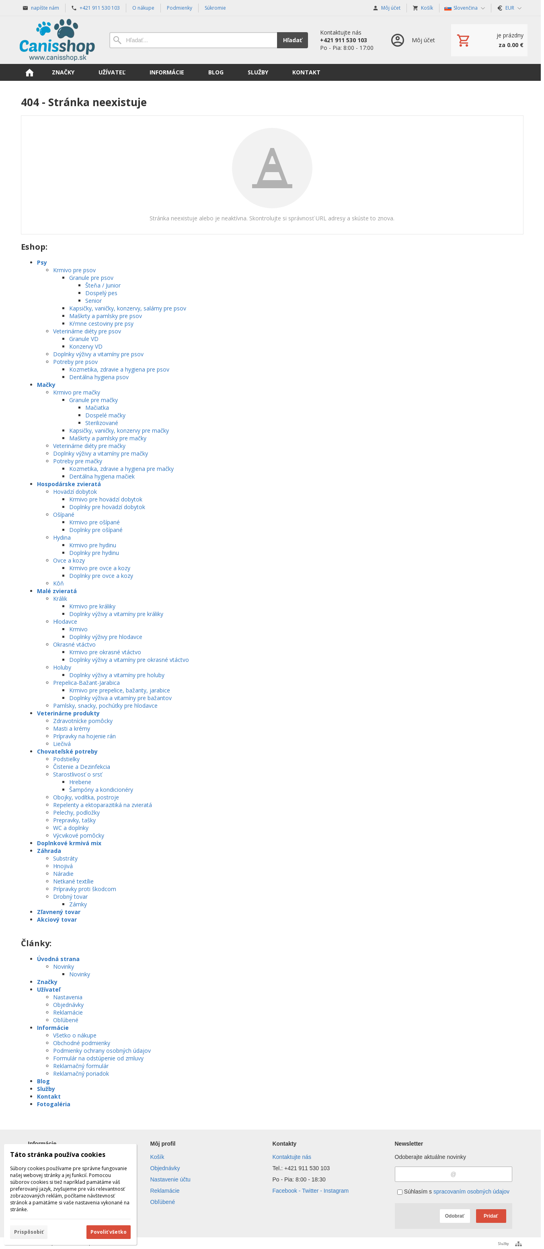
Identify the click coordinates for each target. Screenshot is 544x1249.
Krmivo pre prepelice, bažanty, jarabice (119, 690)
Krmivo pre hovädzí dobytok (105, 499)
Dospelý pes (101, 293)
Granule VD (84, 339)
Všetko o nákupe (74, 1035)
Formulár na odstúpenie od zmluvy (98, 1058)
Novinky (63, 966)
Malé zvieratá (57, 591)
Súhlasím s (453, 1191)
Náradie (63, 873)
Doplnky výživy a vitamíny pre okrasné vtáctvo (129, 660)
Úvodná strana (58, 959)
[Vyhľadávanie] (193, 40)
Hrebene (80, 782)
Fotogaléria (53, 1104)
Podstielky (66, 759)
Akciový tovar (57, 919)
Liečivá (62, 744)
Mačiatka (97, 407)
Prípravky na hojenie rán (84, 736)
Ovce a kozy (69, 560)
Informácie (53, 1027)
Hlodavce (65, 621)
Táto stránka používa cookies (57, 1154)
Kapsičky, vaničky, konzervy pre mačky (119, 430)
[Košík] (489, 40)
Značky (47, 982)
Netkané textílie (73, 881)
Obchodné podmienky (81, 1043)
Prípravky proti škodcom (84, 889)
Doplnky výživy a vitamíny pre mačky (100, 453)
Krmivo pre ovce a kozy (99, 568)
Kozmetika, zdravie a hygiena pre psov (119, 369)
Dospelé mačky (105, 415)
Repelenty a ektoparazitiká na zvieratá (102, 805)
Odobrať (454, 1216)
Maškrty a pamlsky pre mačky (107, 438)
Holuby (62, 667)
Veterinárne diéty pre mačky (89, 446)
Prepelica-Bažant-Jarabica (86, 682)
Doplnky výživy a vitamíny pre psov (98, 354)
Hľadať (292, 40)
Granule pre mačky (93, 400)
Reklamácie (68, 1012)
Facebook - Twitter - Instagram (311, 1190)
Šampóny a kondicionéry (101, 789)
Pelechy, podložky (76, 812)
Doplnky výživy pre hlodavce (105, 637)
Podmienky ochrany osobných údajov (102, 1050)
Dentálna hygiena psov (99, 377)
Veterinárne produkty (68, 713)
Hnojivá (63, 866)
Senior (93, 300)
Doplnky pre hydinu (94, 553)
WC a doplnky (70, 828)
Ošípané (63, 514)
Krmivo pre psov (74, 270)
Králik (60, 598)
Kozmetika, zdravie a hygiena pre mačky (121, 468)
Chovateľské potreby (67, 751)
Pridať (491, 1216)
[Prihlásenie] (412, 40)
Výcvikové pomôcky (78, 835)
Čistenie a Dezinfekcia (81, 766)
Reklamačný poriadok (81, 1073)
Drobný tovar (70, 896)
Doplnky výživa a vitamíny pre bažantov (120, 698)
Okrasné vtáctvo (74, 644)
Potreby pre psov (75, 362)
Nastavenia (67, 997)
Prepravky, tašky (74, 820)
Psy (42, 262)
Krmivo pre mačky (76, 392)
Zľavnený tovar (58, 912)
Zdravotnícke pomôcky (83, 721)
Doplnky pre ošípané (96, 530)
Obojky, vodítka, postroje (86, 797)
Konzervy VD (86, 346)
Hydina (62, 537)
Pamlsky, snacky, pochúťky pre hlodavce (105, 705)
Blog (43, 1081)
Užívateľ (48, 989)
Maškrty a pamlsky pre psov (105, 316)
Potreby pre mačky (77, 461)
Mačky (46, 384)
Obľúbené (65, 1020)
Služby (46, 1089)
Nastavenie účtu (170, 1179)
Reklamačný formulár (81, 1066)
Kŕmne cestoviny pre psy (101, 323)
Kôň (58, 583)
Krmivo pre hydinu (92, 545)
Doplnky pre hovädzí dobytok (107, 507)
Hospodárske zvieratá (69, 484)
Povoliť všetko (108, 1231)
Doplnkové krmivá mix (69, 843)
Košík (157, 1157)
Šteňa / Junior (103, 285)
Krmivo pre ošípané (94, 522)
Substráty (65, 858)
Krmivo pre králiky (92, 606)
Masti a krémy (71, 728)
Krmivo (78, 629)
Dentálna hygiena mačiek (102, 476)
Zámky (78, 904)
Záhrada (49, 851)
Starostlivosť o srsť (77, 774)
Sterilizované (101, 423)
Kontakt (49, 1096)
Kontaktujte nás (292, 1157)
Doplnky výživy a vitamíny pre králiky (116, 614)
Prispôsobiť (28, 1231)
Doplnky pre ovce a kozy (101, 575)
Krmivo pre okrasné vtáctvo (105, 652)
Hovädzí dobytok (75, 491)
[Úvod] (57, 40)
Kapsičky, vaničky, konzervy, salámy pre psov (127, 308)
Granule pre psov (91, 277)
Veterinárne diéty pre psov (87, 331)
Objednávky (68, 1005)
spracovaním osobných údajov (471, 1191)
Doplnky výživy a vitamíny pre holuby (116, 675)
